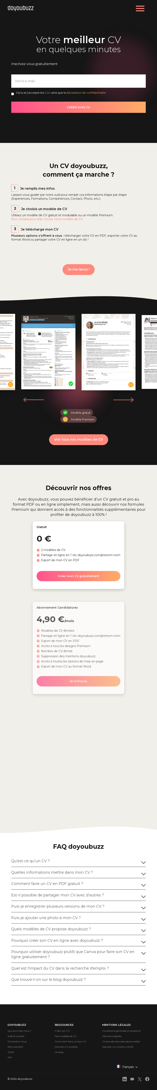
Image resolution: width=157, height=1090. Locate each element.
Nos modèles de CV (66, 1036)
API (10, 1057)
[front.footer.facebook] (147, 1079)
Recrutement (15, 1046)
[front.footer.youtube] (132, 1079)
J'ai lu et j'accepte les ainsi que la (61, 92)
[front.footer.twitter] (140, 1079)
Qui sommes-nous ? (19, 1030)
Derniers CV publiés (66, 1046)
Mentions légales (111, 1036)
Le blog (59, 1052)
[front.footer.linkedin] (124, 1079)
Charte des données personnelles (121, 1041)
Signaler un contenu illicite (117, 1046)
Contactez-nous (17, 1041)
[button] (123, 399)
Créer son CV (62, 1030)
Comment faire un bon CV (70, 1041)
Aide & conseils (16, 1036)
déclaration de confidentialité (86, 92)
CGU (48, 92)
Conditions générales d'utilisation (121, 1030)
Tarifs (11, 1052)
